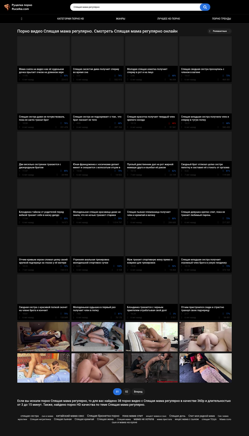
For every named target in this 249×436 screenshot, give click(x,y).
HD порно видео (21, 18)
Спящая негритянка (40, 419)
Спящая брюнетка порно (103, 415)
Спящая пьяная (63, 419)
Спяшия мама (124, 419)
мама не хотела (144, 419)
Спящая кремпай (84, 419)
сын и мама (47, 416)
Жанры (120, 18)
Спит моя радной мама (201, 416)
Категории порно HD (70, 18)
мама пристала (164, 419)
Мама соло (225, 419)
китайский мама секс (70, 415)
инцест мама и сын (156, 416)
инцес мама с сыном (187, 419)
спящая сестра (30, 415)
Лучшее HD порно (168, 18)
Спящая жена (105, 419)
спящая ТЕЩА (209, 419)
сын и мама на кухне (124, 422)
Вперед (138, 391)
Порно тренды (221, 18)
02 (126, 391)
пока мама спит (132, 415)
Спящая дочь (177, 415)
